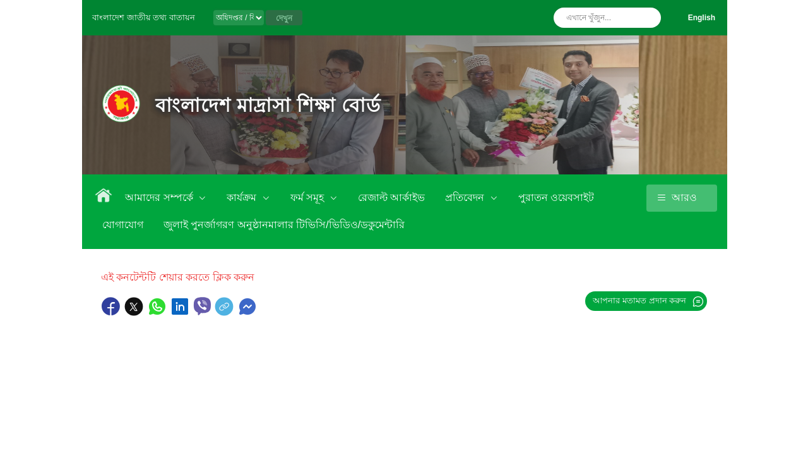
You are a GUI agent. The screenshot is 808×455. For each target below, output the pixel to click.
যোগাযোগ (122, 224)
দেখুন (284, 18)
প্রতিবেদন (466, 197)
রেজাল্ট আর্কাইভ (391, 197)
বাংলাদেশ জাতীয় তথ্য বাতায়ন (143, 17)
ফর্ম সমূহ (308, 197)
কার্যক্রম (243, 197)
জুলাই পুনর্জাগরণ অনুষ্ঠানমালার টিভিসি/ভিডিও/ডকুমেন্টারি (284, 224)
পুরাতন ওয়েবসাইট (556, 197)
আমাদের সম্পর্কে (160, 197)
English (701, 17)
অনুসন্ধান (648, 18)
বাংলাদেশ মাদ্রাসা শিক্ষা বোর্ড (268, 105)
